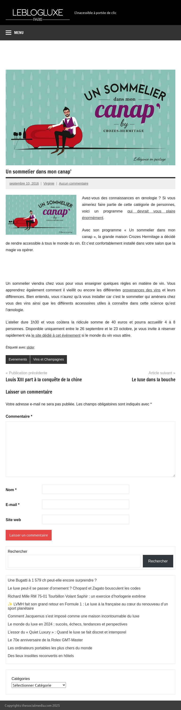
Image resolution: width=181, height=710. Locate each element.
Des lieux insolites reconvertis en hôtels (41, 656)
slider (30, 347)
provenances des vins (141, 290)
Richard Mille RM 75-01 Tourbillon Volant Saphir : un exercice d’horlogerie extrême (77, 596)
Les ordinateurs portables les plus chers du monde (50, 648)
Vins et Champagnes (48, 359)
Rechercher (17, 551)
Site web (13, 520)
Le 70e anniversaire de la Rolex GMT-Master (45, 640)
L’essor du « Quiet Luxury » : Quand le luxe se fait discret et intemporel (67, 632)
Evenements (18, 359)
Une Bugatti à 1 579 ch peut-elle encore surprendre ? (52, 580)
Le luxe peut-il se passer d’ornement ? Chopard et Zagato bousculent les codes (74, 588)
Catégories (21, 679)
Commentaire (19, 416)
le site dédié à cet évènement (55, 335)
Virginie (48, 183)
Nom (11, 490)
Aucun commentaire (73, 183)
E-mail (13, 505)
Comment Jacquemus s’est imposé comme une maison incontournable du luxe (74, 616)
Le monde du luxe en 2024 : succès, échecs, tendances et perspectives (67, 624)
